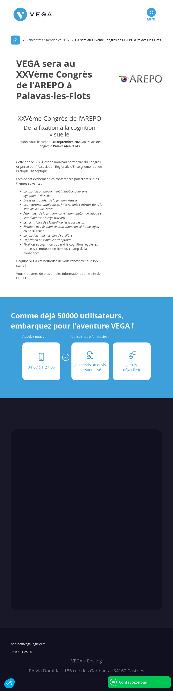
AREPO (23, 278)
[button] (9, 683)
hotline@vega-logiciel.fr (28, 644)
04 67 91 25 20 (21, 652)
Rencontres (35, 40)
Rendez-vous (55, 40)
